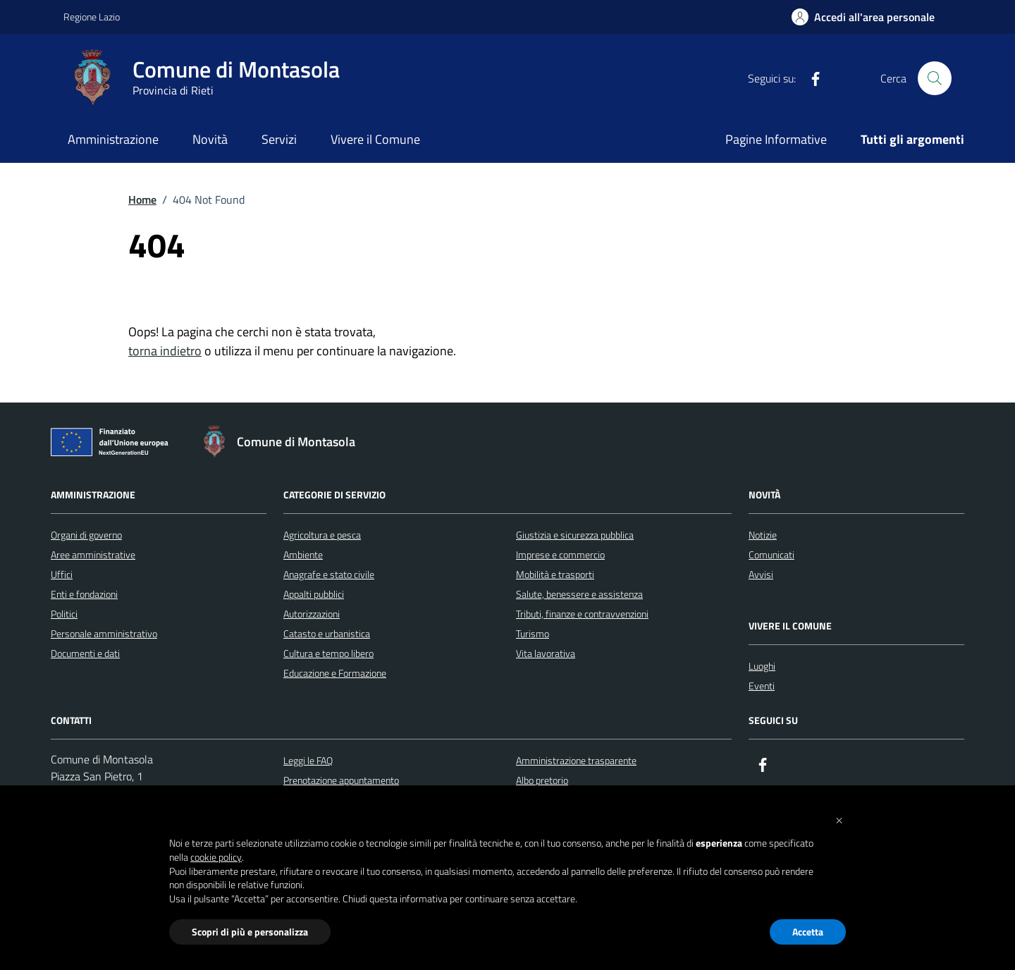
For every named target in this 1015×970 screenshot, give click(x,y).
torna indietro (165, 350)
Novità (210, 139)
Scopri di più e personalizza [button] (250, 931)
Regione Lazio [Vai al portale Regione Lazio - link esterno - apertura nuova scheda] (91, 16)
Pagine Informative (776, 139)
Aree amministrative (93, 554)
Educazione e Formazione (334, 672)
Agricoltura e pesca (322, 534)
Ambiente (303, 554)
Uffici (62, 574)
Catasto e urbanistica (326, 633)
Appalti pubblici (313, 594)
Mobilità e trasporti (555, 574)
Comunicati (771, 554)
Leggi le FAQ (308, 760)
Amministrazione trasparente (576, 760)
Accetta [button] (807, 931)
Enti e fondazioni (84, 594)
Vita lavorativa (545, 653)
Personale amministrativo (104, 633)
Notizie (763, 534)
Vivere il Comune (375, 139)
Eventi (762, 685)
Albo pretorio (542, 780)
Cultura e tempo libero (328, 653)
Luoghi (762, 665)
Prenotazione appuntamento (341, 780)
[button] (839, 819)
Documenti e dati (85, 653)
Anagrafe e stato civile (328, 574)
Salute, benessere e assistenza (579, 594)
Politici (64, 613)
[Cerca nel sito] (935, 78)
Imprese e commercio (560, 554)
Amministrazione (113, 139)
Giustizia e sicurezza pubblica (575, 534)
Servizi (279, 139)
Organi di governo (86, 534)
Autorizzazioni (311, 613)
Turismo (532, 633)
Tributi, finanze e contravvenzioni (582, 613)
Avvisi (761, 574)
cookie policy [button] (216, 857)
